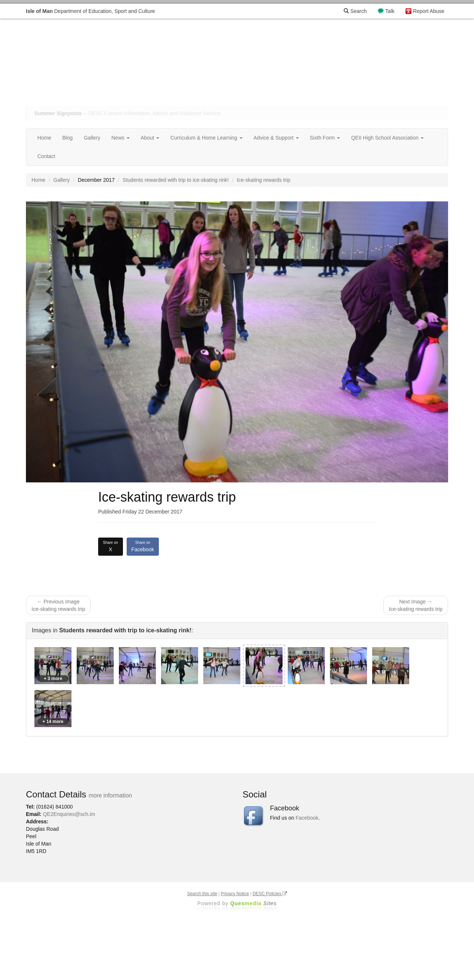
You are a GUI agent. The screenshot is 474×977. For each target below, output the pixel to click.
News (120, 138)
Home (44, 138)
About (150, 138)
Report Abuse (428, 11)
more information (110, 795)
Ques (253, 903)
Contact (46, 156)
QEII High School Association (387, 138)
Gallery (92, 138)
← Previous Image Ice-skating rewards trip (58, 605)
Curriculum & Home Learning (206, 138)
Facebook (142, 546)
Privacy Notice (235, 893)
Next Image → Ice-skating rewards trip (416, 605)
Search (355, 11)
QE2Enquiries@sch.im (69, 814)
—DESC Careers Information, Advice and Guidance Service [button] (127, 113)
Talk (389, 11)
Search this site (202, 893)
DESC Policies (270, 893)
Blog (67, 138)
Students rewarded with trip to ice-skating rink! (175, 180)
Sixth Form (325, 138)
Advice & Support (276, 138)
